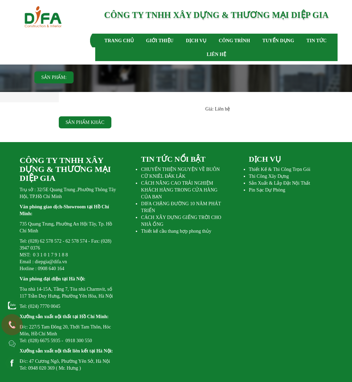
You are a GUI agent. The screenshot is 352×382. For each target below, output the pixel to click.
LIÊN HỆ (216, 54)
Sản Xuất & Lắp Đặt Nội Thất (279, 183)
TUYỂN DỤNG (278, 40)
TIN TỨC (317, 40)
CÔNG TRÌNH (234, 40)
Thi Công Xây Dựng (269, 176)
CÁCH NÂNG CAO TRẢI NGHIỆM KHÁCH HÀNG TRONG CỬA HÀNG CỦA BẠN (179, 190)
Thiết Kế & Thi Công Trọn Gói (279, 169)
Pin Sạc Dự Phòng (267, 190)
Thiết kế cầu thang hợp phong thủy (176, 231)
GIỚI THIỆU (160, 40)
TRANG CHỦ (119, 40)
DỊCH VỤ (196, 40)
